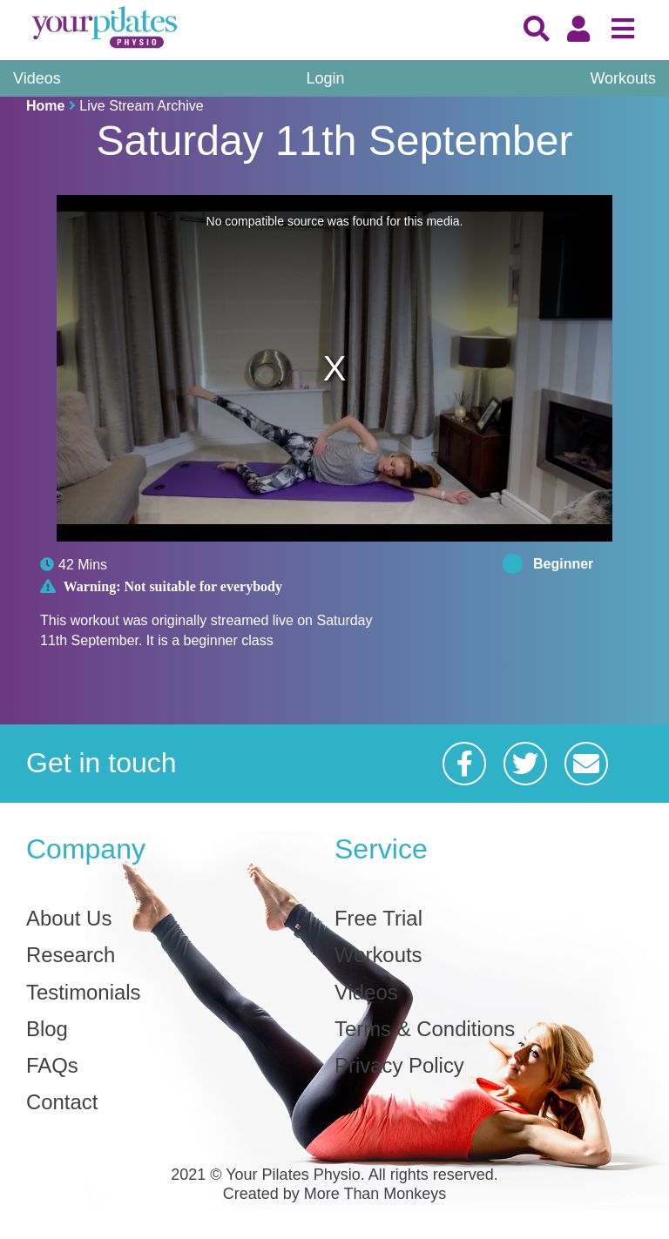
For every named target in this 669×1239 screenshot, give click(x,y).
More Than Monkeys (375, 1194)
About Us (69, 918)
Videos (37, 78)
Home (45, 105)
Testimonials (83, 992)
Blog (47, 1029)
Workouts (623, 78)
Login (325, 78)
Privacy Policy (399, 1066)
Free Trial (378, 918)
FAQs (52, 1066)
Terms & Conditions (425, 1029)
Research (71, 955)
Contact (62, 1103)
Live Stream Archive (141, 105)
